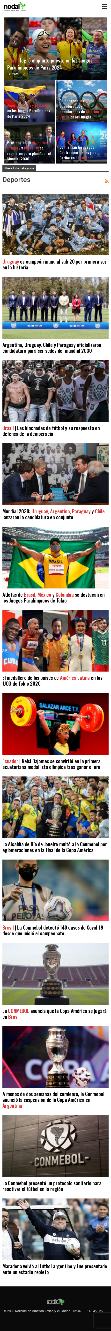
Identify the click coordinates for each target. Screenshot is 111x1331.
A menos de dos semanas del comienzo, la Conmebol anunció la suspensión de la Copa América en (53, 1099)
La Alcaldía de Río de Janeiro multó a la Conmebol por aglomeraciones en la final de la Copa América (54, 846)
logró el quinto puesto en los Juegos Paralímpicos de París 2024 (50, 63)
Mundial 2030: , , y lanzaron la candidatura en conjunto (53, 514)
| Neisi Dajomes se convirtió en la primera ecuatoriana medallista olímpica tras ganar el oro (51, 763)
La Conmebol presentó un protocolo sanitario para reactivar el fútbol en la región (51, 1185)
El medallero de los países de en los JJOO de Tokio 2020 (52, 680)
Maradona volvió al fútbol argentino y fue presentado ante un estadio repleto (54, 1269)
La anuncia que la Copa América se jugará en (54, 1013)
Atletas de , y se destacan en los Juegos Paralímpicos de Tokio (53, 597)
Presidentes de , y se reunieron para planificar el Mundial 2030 (29, 151)
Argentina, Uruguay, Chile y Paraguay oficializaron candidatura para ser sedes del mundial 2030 (51, 347)
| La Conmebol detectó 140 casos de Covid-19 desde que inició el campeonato (52, 930)
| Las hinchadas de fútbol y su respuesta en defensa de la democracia (51, 430)
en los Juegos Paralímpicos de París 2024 (28, 110)
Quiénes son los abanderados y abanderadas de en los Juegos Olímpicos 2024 (79, 111)
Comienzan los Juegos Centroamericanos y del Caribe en (78, 152)
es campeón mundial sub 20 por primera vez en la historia (54, 264)
